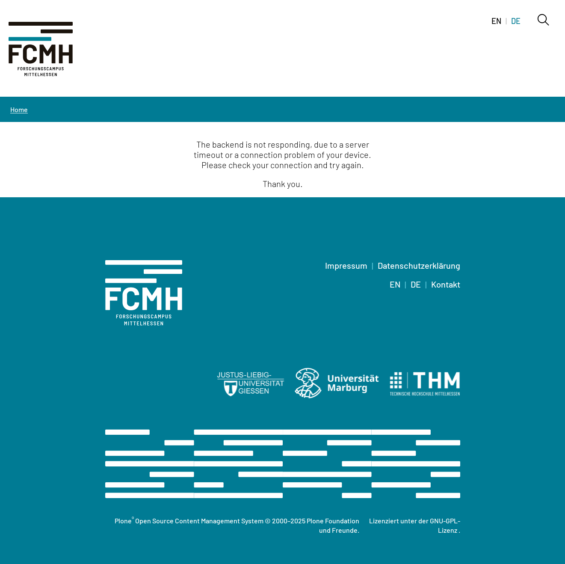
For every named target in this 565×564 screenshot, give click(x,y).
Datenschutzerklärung (419, 265)
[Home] (51, 54)
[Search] (542, 20)
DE (416, 284)
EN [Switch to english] (496, 21)
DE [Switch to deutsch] (516, 21)
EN (395, 284)
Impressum (346, 265)
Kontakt (445, 284)
